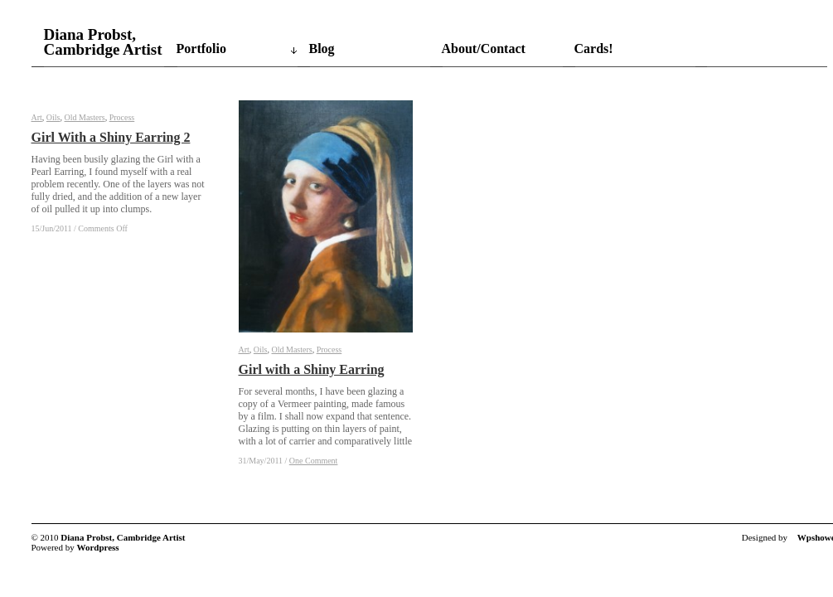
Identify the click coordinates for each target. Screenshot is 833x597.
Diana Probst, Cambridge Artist (103, 42)
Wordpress (98, 547)
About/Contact (483, 48)
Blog (322, 48)
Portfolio (201, 48)
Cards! (593, 48)
